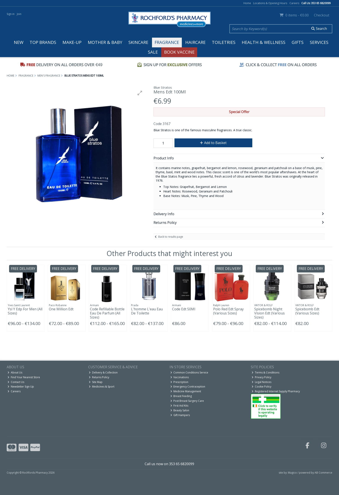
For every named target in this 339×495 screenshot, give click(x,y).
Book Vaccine (179, 52)
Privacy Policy (261, 377)
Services (319, 42)
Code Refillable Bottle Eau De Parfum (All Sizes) (107, 313)
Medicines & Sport (101, 386)
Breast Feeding (181, 396)
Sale (153, 52)
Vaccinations (179, 377)
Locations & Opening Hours (270, 3)
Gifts (298, 42)
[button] (139, 93)
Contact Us (16, 382)
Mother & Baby (105, 42)
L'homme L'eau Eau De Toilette (147, 311)
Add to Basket (213, 142)
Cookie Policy (261, 386)
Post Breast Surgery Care (187, 401)
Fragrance (167, 42)
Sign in (10, 14)
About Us (15, 372)
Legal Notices (261, 382)
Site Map (95, 382)
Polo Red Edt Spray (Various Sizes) (228, 311)
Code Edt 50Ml (183, 309)
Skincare (138, 42)
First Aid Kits (179, 405)
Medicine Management (185, 391)
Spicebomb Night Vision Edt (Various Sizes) (269, 313)
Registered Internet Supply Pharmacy (276, 391)
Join (19, 14)
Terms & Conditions (265, 372)
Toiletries (223, 42)
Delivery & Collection (103, 372)
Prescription (179, 382)
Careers (294, 3)
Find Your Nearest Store (24, 377)
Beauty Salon (179, 410)
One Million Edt (61, 309)
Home (247, 3)
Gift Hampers (180, 415)
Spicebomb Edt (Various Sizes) (307, 311)
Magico (292, 472)
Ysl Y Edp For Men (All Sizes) (25, 311)
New (18, 42)
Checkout (321, 15)
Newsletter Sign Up (21, 386)
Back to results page (170, 237)
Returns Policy (99, 377)
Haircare (195, 42)
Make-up (72, 42)
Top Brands (43, 42)
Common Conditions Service (189, 372)
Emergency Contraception (187, 386)
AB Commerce (323, 472)
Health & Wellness (263, 42)
